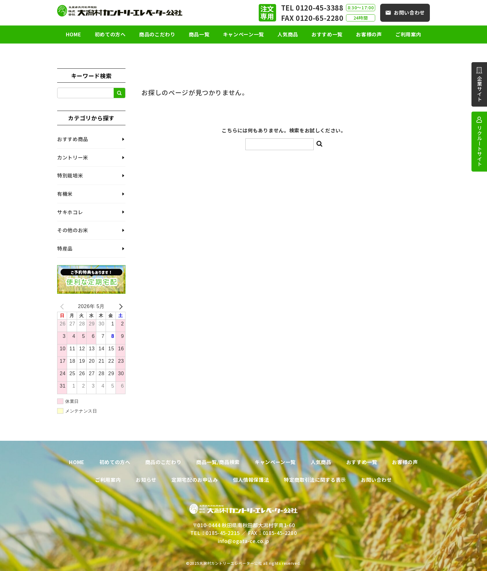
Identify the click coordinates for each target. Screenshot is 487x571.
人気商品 (289, 34)
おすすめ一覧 (329, 34)
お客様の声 (373, 34)
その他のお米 (72, 230)
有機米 (65, 193)
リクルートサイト (479, 146)
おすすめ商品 (72, 139)
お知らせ (146, 479)
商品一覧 (197, 34)
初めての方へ (105, 34)
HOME (67, 34)
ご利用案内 (414, 34)
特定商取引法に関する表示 (315, 479)
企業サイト (479, 89)
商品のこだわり (154, 34)
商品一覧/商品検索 (218, 462)
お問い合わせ (409, 12)
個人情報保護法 (251, 479)
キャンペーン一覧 (243, 34)
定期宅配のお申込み (194, 479)
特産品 (65, 248)
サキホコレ (70, 212)
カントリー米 (72, 157)
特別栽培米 (70, 175)
